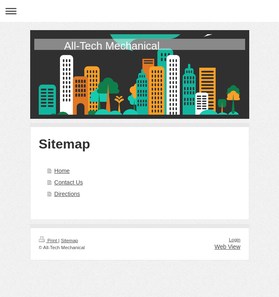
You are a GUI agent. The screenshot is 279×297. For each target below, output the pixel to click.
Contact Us (68, 182)
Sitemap (69, 240)
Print (49, 240)
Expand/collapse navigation (139, 11)
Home (61, 170)
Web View (228, 246)
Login (235, 239)
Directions (67, 194)
